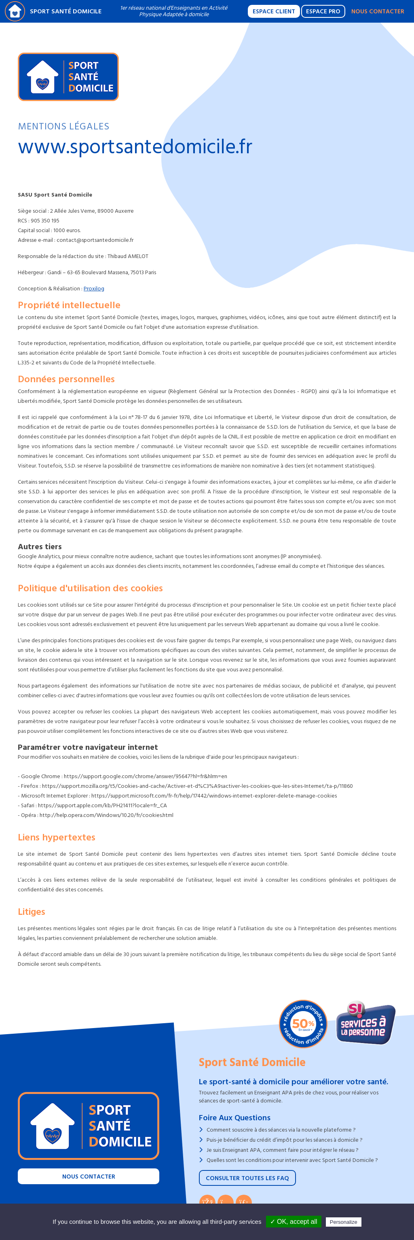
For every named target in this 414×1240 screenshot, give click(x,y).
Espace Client (274, 11)
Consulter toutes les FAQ (247, 1178)
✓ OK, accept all (293, 1221)
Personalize (343, 1222)
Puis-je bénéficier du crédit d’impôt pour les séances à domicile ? (285, 1140)
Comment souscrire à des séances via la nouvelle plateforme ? (281, 1129)
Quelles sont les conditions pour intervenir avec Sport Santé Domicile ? (292, 1160)
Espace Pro (323, 11)
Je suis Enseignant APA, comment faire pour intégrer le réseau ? (283, 1150)
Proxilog (94, 288)
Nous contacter (377, 11)
